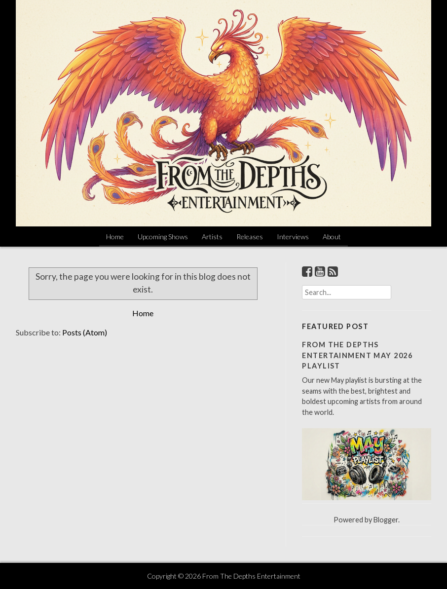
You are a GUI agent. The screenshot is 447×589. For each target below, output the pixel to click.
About (332, 236)
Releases (249, 236)
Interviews (293, 236)
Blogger (385, 519)
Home (115, 236)
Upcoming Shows (163, 236)
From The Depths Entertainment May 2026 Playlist (357, 355)
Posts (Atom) (84, 332)
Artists (212, 236)
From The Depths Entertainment (251, 576)
